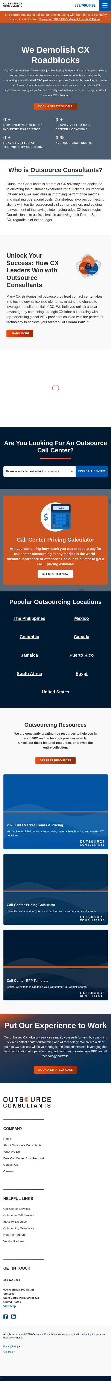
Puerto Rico (82, 655)
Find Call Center (91, 471)
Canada (81, 636)
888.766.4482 (85, 5)
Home (7, 1138)
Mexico (81, 618)
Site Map (8, 1351)
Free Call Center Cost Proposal (23, 1158)
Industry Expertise (15, 1221)
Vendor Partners (13, 1241)
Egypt (82, 673)
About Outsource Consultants (22, 1145)
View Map (9, 1306)
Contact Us (10, 1164)
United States (55, 692)
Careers (8, 1171)
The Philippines (29, 618)
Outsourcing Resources (18, 1228)
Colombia (29, 636)
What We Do (11, 1151)
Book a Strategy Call (55, 106)
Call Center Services (16, 1208)
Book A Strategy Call (55, 1069)
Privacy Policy (10, 1346)
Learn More (20, 333)
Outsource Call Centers (18, 1215)
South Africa (29, 673)
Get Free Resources (55, 760)
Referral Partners (14, 1234)
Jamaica (29, 655)
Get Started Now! (55, 574)
